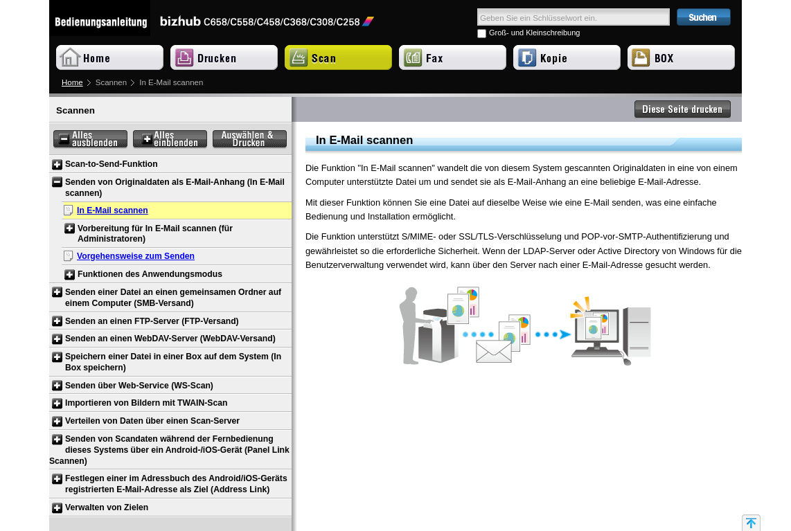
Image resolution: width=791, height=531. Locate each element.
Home (72, 82)
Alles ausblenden (90, 139)
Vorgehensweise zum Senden (136, 256)
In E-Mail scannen (112, 210)
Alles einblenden (170, 139)
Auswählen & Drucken (250, 139)
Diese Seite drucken (682, 109)
